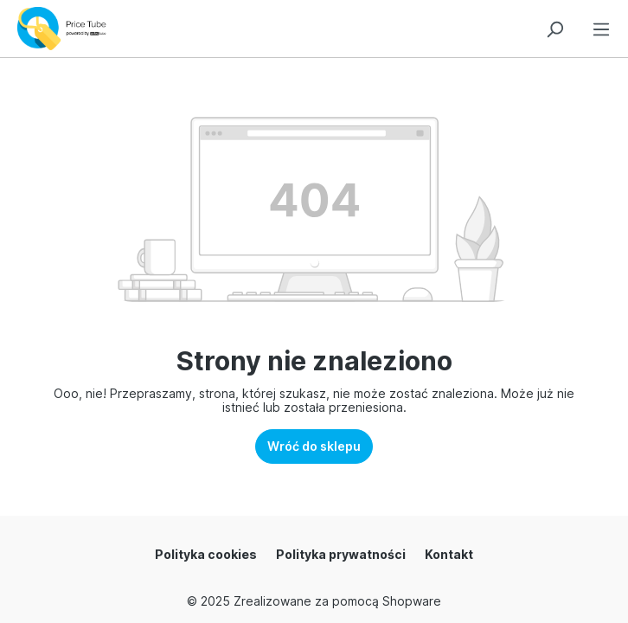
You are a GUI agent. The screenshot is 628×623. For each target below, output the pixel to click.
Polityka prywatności (341, 554)
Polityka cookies (206, 554)
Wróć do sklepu (314, 446)
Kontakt (449, 554)
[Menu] (601, 26)
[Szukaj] (554, 26)
